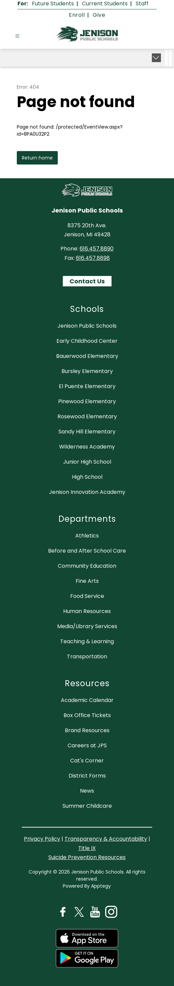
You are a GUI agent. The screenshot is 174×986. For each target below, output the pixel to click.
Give (99, 15)
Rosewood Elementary (87, 416)
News (87, 791)
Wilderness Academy (87, 447)
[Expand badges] (156, 57)
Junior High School (87, 462)
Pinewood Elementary (87, 401)
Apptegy (101, 886)
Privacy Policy (42, 839)
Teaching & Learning (87, 641)
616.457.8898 (93, 258)
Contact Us (87, 281)
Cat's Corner (87, 760)
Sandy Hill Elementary (87, 431)
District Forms (87, 776)
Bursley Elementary (87, 371)
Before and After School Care (87, 551)
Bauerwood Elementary (87, 356)
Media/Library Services (87, 626)
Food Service (87, 596)
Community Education (87, 566)
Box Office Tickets (87, 715)
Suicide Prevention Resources (87, 857)
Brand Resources (87, 730)
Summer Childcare (87, 806)
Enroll (77, 15)
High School (87, 477)
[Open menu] (17, 36)
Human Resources (87, 611)
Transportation (87, 656)
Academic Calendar (87, 700)
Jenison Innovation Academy (87, 492)
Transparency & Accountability (105, 839)
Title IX (87, 848)
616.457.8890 (97, 248)
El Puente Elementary (87, 386)
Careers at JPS (87, 745)
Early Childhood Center (87, 341)
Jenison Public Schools (87, 326)
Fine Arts (87, 581)
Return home (37, 157)
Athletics (87, 535)
